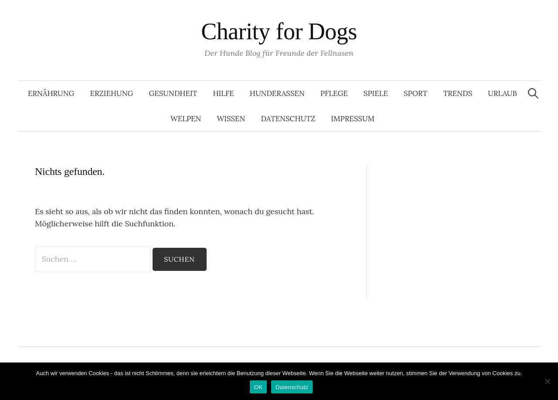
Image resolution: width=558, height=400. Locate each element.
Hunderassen (277, 93)
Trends (457, 93)
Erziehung (111, 93)
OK (258, 387)
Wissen (231, 118)
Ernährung (51, 93)
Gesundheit (173, 93)
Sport (415, 93)
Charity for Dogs (279, 31)
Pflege (334, 93)
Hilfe (223, 93)
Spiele (376, 93)
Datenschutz (288, 118)
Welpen (185, 118)
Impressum (352, 118)
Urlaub (502, 93)
